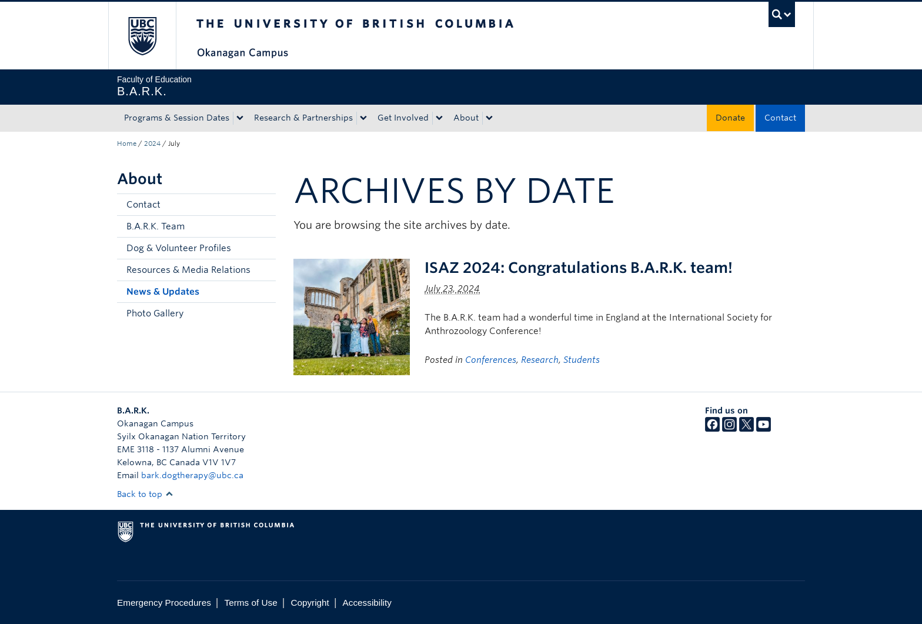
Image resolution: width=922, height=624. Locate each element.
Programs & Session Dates (176, 117)
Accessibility (367, 603)
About (466, 117)
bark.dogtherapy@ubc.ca (192, 475)
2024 (152, 143)
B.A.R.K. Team (155, 226)
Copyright (309, 603)
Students (581, 360)
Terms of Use (251, 603)
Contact (780, 117)
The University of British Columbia (142, 35)
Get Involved (403, 117)
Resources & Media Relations (188, 270)
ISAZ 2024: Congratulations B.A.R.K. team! (579, 267)
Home (126, 143)
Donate (730, 117)
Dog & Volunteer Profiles (178, 248)
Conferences (490, 360)
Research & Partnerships (303, 117)
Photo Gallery (154, 313)
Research (540, 360)
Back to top (145, 494)
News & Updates (162, 291)
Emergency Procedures (164, 603)
